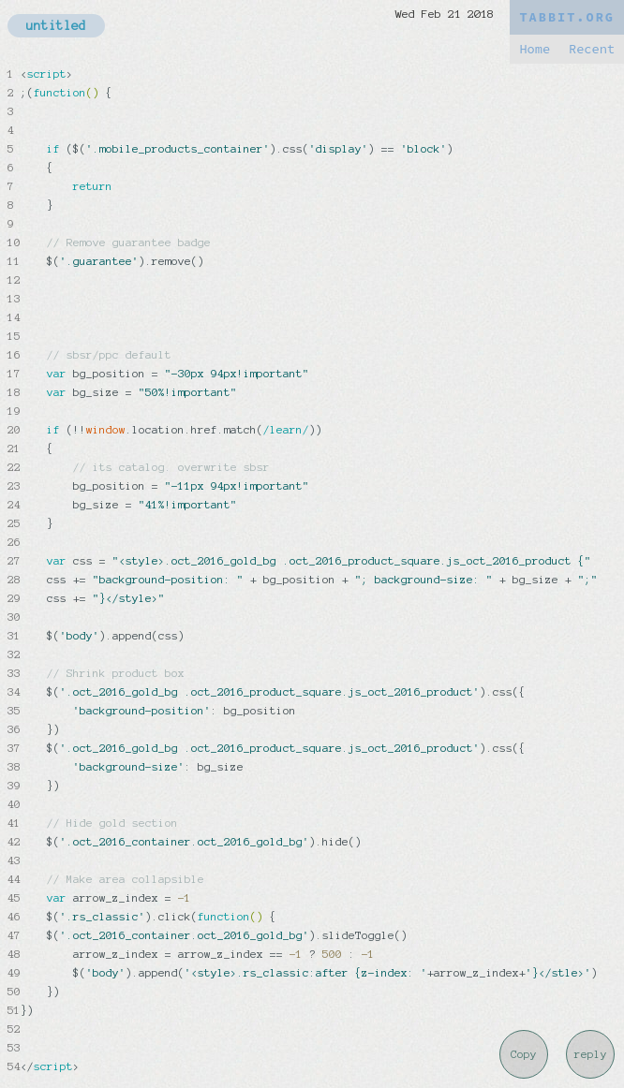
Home (534, 49)
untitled (56, 26)
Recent (592, 49)
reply (590, 1054)
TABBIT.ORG (567, 17)
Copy (524, 1054)
